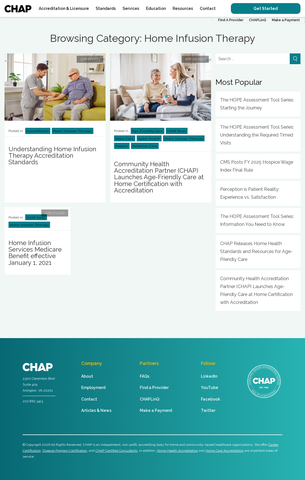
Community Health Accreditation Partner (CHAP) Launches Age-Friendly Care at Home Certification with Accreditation (159, 177)
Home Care (124, 138)
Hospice (121, 146)
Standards (106, 8)
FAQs (144, 376)
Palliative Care (144, 146)
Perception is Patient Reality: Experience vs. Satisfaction (249, 193)
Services (131, 8)
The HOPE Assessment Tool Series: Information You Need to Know (257, 220)
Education (156, 8)
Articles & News (96, 410)
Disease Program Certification (64, 451)
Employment (93, 387)
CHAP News (176, 131)
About (87, 376)
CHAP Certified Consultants (116, 451)
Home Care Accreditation (224, 451)
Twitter (208, 410)
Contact (208, 8)
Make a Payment (286, 20)
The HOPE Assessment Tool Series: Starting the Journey (257, 104)
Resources (183, 8)
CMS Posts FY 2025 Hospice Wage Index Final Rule (256, 166)
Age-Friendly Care (147, 131)
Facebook (210, 399)
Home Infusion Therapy (72, 131)
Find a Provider (154, 387)
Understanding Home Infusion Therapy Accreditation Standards (52, 155)
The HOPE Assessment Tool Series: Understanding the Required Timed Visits (257, 135)
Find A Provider (230, 20)
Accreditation (38, 131)
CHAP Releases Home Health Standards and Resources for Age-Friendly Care (256, 251)
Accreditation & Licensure (64, 8)
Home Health (149, 138)
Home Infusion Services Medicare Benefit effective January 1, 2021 (35, 252)
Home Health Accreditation (177, 451)
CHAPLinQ (257, 20)
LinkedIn (209, 376)
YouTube (209, 387)
